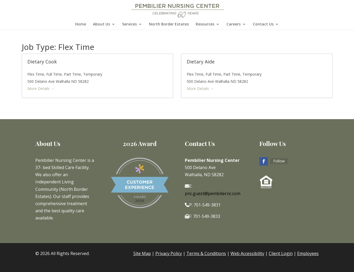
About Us (101, 24)
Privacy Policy (168, 253)
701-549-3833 (206, 216)
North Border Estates (169, 24)
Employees (308, 253)
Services (129, 24)
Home (80, 24)
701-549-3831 (207, 205)
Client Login (281, 253)
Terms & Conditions (206, 253)
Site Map (142, 253)
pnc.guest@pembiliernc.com (212, 193)
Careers (234, 24)
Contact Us (263, 24)
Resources (205, 24)
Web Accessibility (247, 253)
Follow (279, 160)
